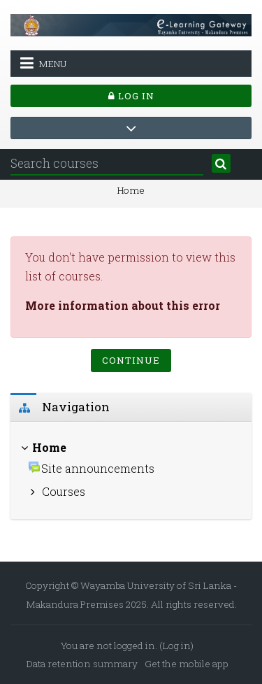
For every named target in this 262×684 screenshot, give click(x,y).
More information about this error (122, 305)
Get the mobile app (186, 663)
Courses (63, 491)
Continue (131, 360)
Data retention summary (82, 663)
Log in (131, 96)
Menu (43, 63)
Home (131, 190)
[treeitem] (131, 470)
